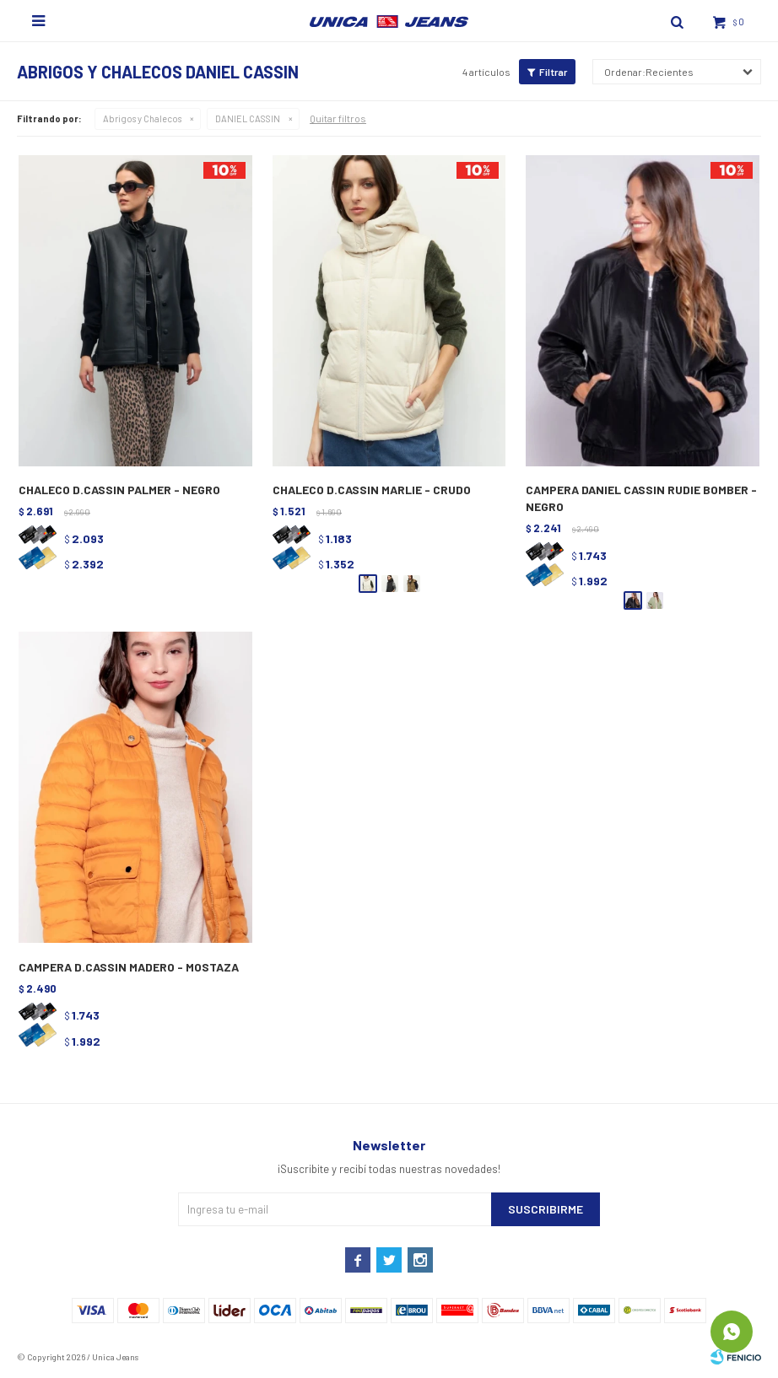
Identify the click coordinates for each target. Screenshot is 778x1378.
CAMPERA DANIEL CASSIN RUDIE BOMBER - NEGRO (641, 498)
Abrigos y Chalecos (142, 118)
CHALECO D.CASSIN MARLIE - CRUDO (372, 489)
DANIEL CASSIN (247, 118)
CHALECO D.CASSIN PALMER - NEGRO (119, 489)
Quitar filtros (338, 118)
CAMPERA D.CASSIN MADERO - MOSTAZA (129, 967)
